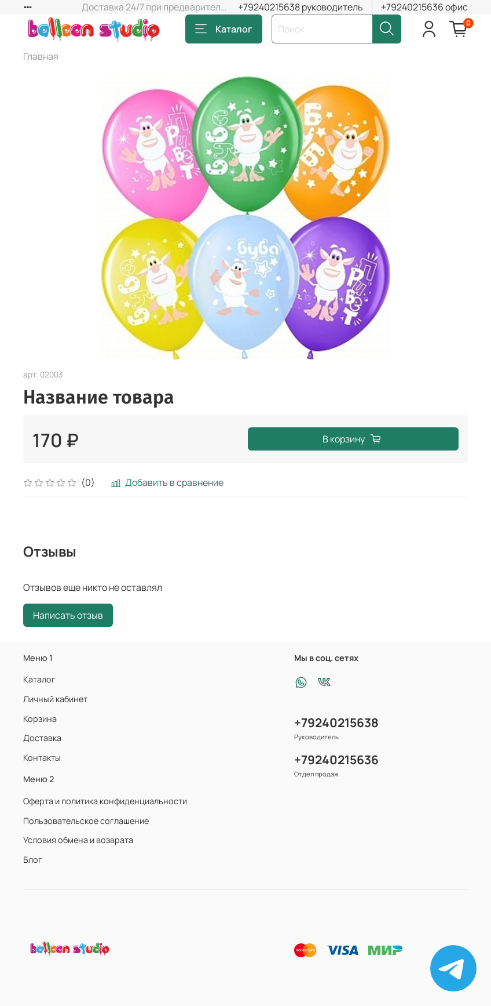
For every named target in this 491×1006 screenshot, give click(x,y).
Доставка (42, 737)
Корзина (40, 718)
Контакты (42, 757)
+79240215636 (336, 759)
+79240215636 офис (424, 7)
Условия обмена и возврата (78, 839)
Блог (32, 859)
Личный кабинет (55, 698)
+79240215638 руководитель (300, 7)
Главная (40, 56)
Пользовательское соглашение (86, 820)
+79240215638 (336, 722)
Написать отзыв (68, 615)
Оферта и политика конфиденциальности (105, 801)
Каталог (223, 29)
